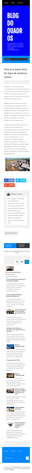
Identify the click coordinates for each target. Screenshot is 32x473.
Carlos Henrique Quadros (14, 272)
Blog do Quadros (14, 27)
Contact (20, 3)
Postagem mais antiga (24, 251)
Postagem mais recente (10, 251)
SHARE (8, 180)
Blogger (12, 469)
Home (6, 3)
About (13, 3)
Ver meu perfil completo (11, 276)
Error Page (8, 458)
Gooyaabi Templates (25, 468)
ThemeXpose (9, 468)
